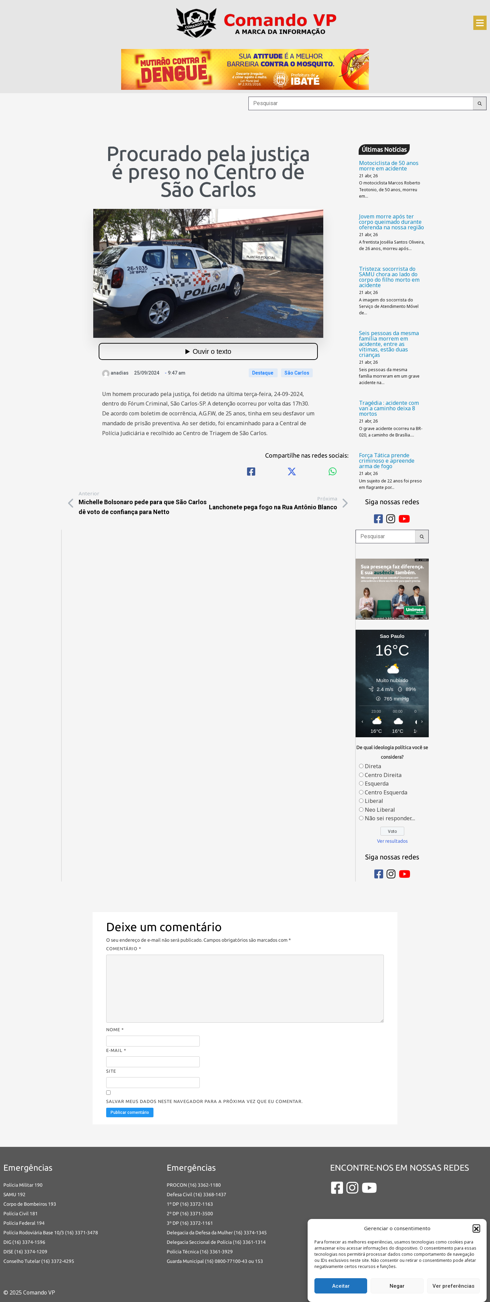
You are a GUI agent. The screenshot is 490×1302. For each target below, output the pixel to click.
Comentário (123, 948)
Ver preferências (453, 1286)
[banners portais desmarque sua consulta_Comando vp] (392, 588)
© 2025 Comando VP (29, 1292)
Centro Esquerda (386, 792)
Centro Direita (383, 775)
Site (111, 1071)
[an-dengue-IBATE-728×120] (245, 68)
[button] (476, 1228)
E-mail (116, 1050)
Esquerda (377, 783)
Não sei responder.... (390, 818)
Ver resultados (392, 841)
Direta (373, 766)
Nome (115, 1029)
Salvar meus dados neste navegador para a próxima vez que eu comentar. (204, 1101)
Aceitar (341, 1286)
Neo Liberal (380, 809)
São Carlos (296, 373)
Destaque (263, 373)
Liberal (374, 801)
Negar (397, 1286)
